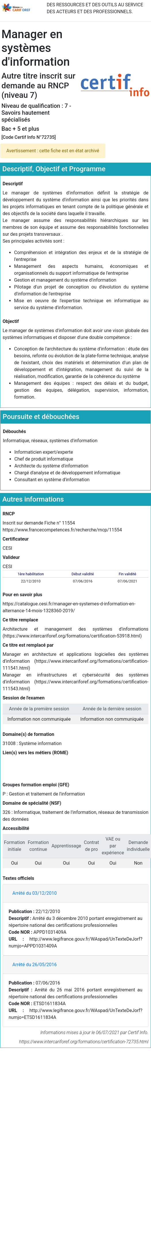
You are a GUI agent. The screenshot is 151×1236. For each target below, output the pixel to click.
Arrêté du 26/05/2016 (34, 964)
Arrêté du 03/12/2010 (34, 893)
